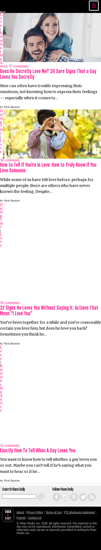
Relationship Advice (1, 388)
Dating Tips (1, 122)
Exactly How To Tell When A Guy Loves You (37, 450)
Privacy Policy (35, 512)
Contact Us (34, 518)
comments (19, 66)
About (20, 512)
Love (1, 20)
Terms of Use (54, 512)
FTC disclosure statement (79, 512)
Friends (21, 518)
